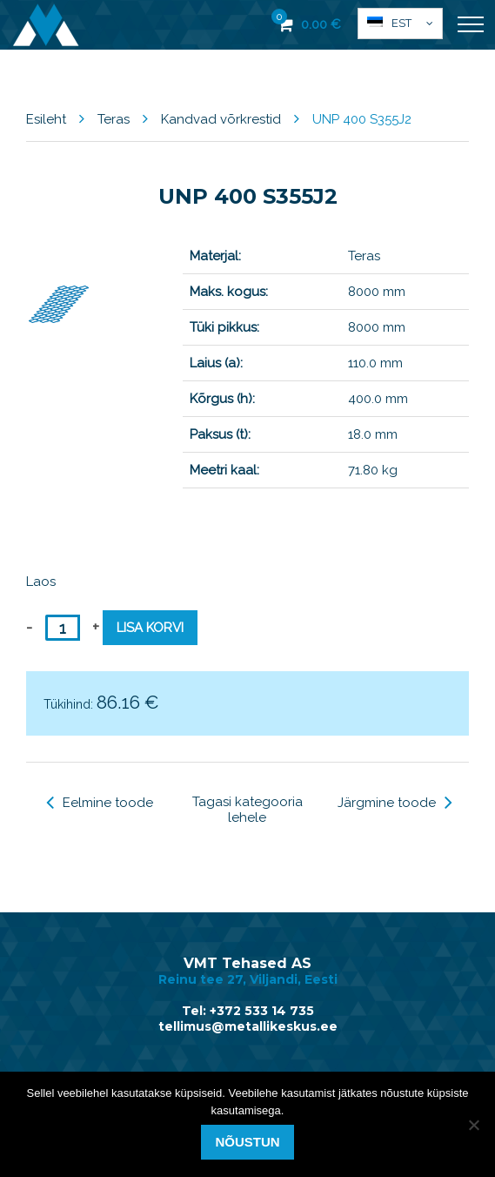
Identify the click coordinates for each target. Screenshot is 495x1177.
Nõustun (247, 1141)
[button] (400, 23)
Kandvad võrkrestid (221, 119)
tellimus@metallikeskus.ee (248, 1026)
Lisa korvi (150, 628)
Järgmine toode (395, 802)
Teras (113, 119)
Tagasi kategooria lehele (247, 809)
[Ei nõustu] (473, 1124)
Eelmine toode (99, 802)
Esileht (46, 119)
